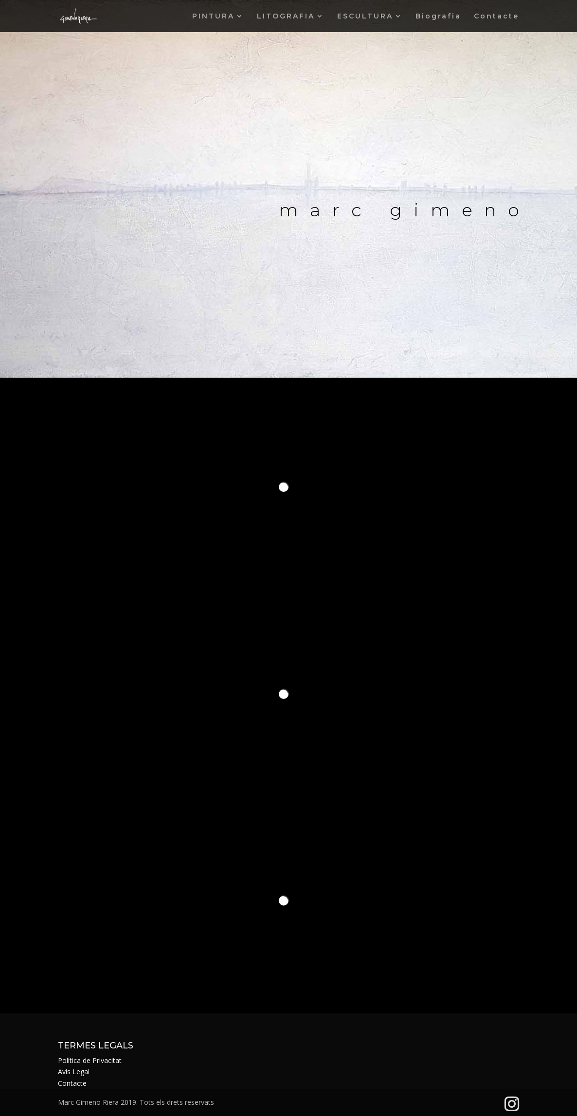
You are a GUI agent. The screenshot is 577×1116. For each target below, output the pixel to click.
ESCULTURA (365, 16)
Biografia (438, 16)
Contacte (496, 16)
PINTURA (213, 16)
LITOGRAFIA (286, 16)
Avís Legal (74, 1071)
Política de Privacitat (90, 1060)
